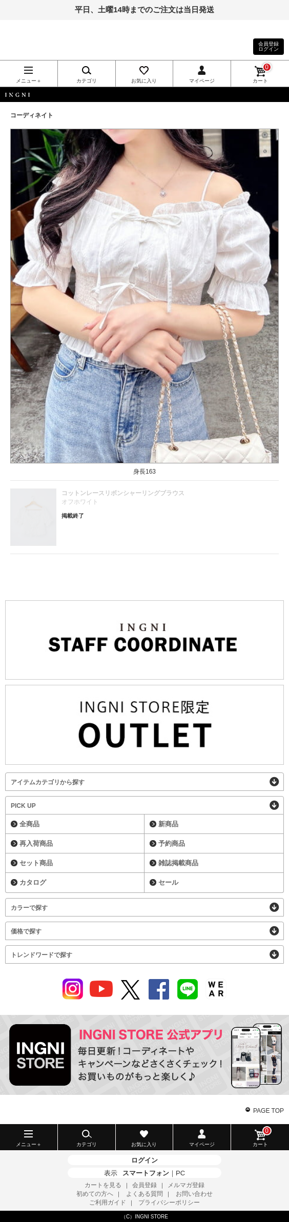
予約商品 (171, 843)
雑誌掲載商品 (178, 863)
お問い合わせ (194, 1194)
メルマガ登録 (186, 1185)
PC (180, 1173)
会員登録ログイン (268, 46)
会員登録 (144, 1185)
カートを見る (103, 1185)
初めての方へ (94, 1194)
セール (168, 882)
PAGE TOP (268, 1110)
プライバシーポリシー (169, 1202)
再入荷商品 (36, 843)
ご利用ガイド (107, 1202)
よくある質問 (144, 1194)
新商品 (168, 824)
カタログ (32, 882)
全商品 (29, 824)
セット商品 (36, 863)
